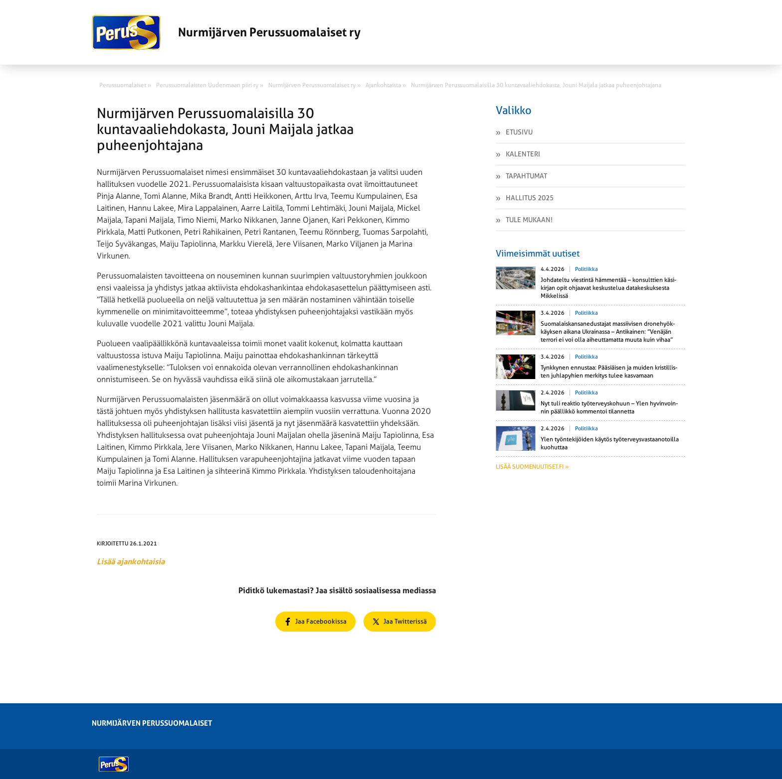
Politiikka (586, 269)
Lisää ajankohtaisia (131, 561)
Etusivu (519, 132)
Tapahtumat (526, 176)
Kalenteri (523, 154)
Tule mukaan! (529, 220)
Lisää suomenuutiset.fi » (532, 466)
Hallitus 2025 (530, 198)
